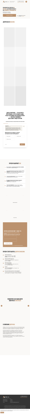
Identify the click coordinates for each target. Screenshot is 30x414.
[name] (10, 239)
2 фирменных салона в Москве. (21, 16)
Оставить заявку (8, 245)
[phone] (10, 242)
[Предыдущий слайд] (1, 313)
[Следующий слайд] (28, 313)
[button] (20, 2)
